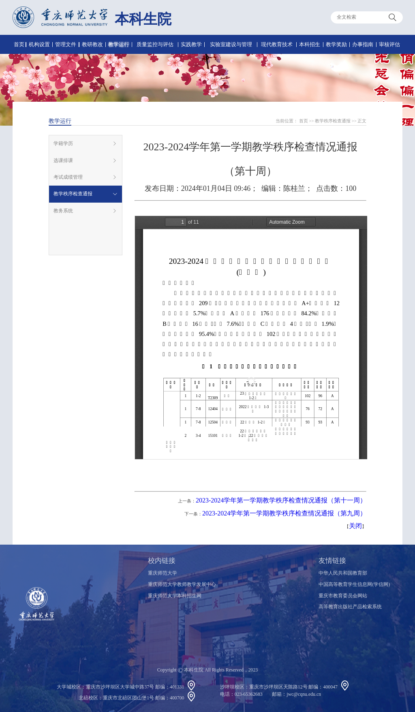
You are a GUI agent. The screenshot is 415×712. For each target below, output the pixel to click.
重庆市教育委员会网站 (343, 596)
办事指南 (362, 44)
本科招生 (309, 44)
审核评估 (389, 44)
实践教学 (191, 44)
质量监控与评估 (155, 44)
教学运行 (118, 44)
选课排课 (63, 160)
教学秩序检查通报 (333, 121)
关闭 (355, 525)
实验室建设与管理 (231, 44)
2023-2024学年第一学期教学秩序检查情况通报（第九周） (284, 513)
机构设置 (39, 44)
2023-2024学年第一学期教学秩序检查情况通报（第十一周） (281, 500)
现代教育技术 (277, 44)
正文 (361, 121)
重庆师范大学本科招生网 (174, 596)
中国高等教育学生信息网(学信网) (354, 584)
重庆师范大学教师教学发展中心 (182, 584)
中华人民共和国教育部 (343, 573)
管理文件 (65, 44)
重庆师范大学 (162, 573)
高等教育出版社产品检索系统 (350, 606)
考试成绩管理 (68, 177)
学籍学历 (63, 143)
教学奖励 (336, 44)
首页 (19, 44)
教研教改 (92, 44)
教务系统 (63, 211)
